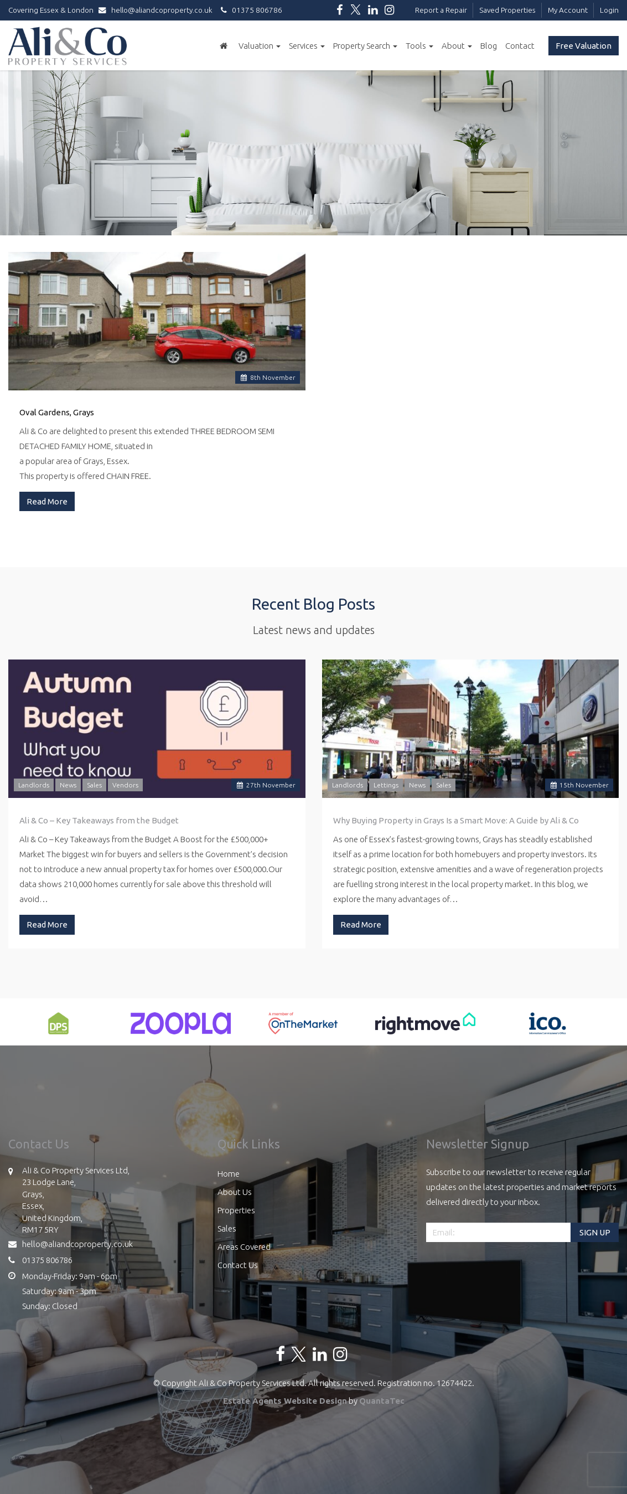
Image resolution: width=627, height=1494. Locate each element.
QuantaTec (382, 1400)
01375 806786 (249, 10)
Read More (47, 501)
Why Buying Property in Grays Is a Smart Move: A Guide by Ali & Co (456, 820)
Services (307, 45)
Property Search (365, 45)
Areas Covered (244, 1246)
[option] (58, 1028)
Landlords (33, 785)
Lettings (386, 785)
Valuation (260, 45)
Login (609, 10)
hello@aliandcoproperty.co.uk (158, 10)
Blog (488, 45)
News (68, 785)
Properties (236, 1210)
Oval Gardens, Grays (56, 412)
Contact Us (237, 1265)
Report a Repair (441, 10)
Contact (520, 45)
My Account (568, 10)
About (457, 45)
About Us (234, 1192)
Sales (94, 785)
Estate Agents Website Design (285, 1400)
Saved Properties (507, 10)
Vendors (125, 785)
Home (228, 1173)
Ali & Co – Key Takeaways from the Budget (99, 820)
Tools (419, 45)
